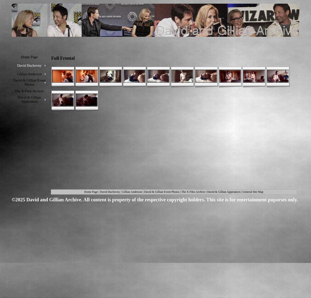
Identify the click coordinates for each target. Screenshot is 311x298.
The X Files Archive (193, 192)
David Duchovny (110, 192)
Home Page (91, 192)
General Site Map (253, 192)
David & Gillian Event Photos (161, 192)
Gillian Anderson (132, 192)
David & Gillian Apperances (224, 192)
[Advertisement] (154, 242)
